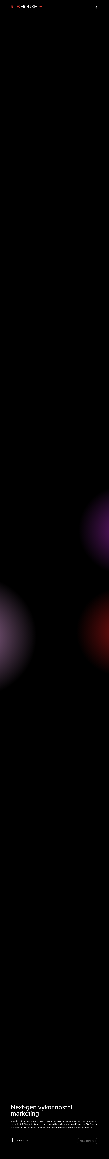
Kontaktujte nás (88, 1140)
